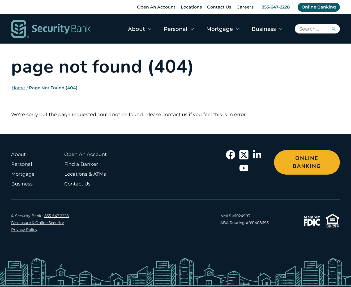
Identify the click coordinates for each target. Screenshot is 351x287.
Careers (245, 7)
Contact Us (219, 7)
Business (264, 29)
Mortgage (219, 29)
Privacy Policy (24, 229)
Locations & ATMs (85, 174)
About (136, 29)
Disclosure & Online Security (37, 222)
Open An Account (156, 7)
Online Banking (319, 7)
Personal (175, 29)
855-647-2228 (276, 7)
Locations (191, 7)
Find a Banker (81, 164)
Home (18, 87)
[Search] (333, 29)
